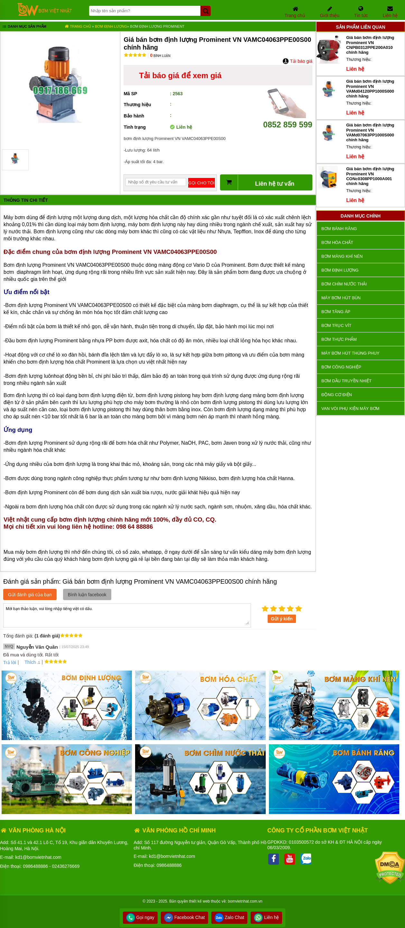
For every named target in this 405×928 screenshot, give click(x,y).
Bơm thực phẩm (339, 339)
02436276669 (66, 866)
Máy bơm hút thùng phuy (350, 353)
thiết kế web (199, 901)
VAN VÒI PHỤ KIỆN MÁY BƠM (350, 408)
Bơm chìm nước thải (344, 284)
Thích (28, 662)
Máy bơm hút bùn (341, 297)
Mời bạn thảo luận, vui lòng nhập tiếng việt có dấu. (127, 615)
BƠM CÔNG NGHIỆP (341, 367)
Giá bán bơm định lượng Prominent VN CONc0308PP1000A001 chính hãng (370, 176)
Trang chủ (78, 26)
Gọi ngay (140, 917)
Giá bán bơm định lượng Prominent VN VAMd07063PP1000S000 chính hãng (370, 132)
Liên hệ (266, 917)
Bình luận (160, 56)
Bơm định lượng (111, 26)
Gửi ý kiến (282, 618)
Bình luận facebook (87, 594)
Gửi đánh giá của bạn (30, 594)
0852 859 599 (287, 120)
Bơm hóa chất (337, 242)
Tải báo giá (297, 61)
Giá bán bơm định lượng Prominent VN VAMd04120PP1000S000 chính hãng (370, 88)
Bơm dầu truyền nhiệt (346, 380)
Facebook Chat (184, 917)
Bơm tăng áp (335, 311)
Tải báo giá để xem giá (180, 75)
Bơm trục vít (336, 325)
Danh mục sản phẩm (24, 27)
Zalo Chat (229, 917)
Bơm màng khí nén (342, 256)
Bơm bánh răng (339, 228)
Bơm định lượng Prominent (157, 26)
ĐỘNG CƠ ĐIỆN (336, 394)
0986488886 (35, 866)
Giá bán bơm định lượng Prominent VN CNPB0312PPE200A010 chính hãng (370, 45)
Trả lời (9, 662)
